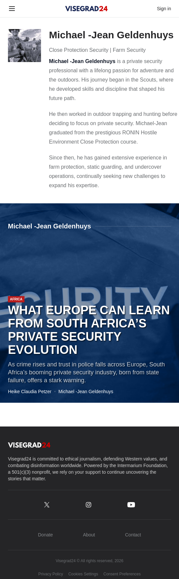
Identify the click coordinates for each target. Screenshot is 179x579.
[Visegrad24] (86, 8)
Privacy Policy (50, 574)
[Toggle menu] (12, 9)
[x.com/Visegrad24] (47, 504)
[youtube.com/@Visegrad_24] (131, 504)
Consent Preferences (122, 574)
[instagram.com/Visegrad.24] (88, 504)
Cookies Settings (83, 574)
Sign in (164, 8)
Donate (45, 534)
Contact (133, 534)
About (89, 534)
